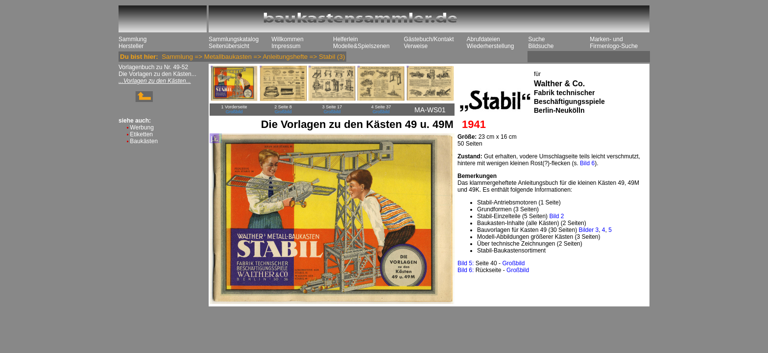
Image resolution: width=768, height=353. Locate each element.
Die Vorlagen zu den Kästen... (157, 74)
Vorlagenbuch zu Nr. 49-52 (153, 67)
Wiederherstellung (490, 46)
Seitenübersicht (229, 46)
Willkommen (287, 39)
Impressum (285, 46)
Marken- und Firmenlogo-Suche (614, 43)
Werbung (141, 127)
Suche (536, 39)
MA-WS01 (430, 110)
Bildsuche (540, 46)
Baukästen (144, 141)
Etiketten (141, 134)
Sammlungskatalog (234, 39)
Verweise (416, 46)
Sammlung (132, 39)
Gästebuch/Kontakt (429, 39)
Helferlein (345, 39)
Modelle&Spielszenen (361, 46)
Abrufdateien (483, 39)
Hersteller (131, 46)
